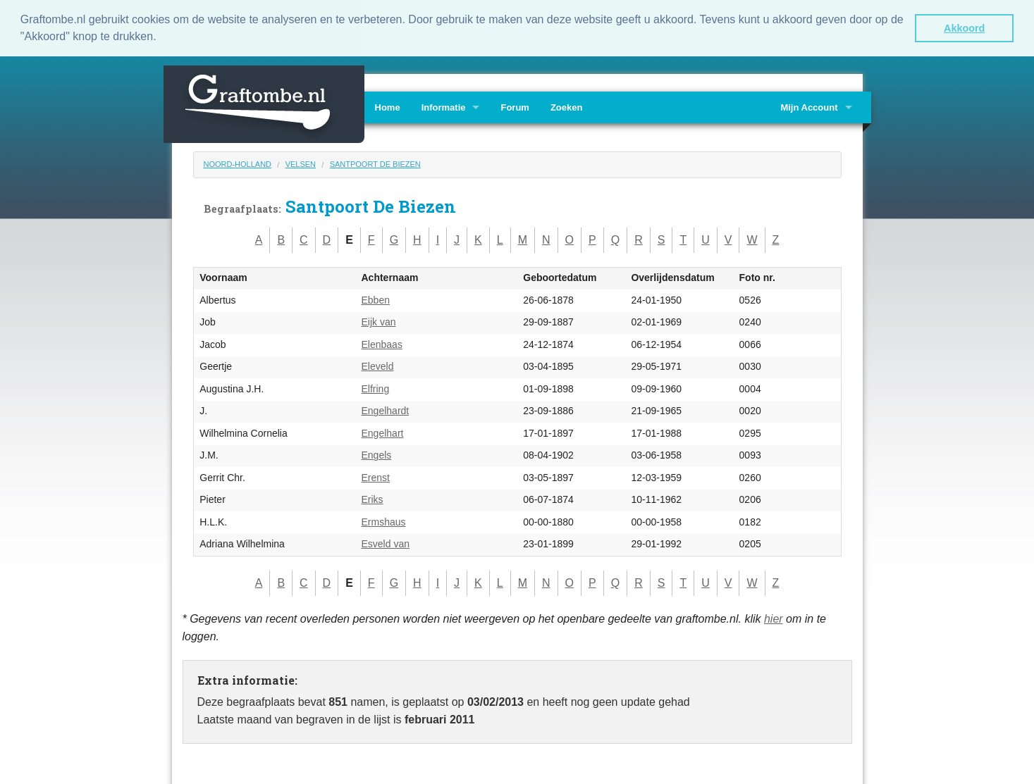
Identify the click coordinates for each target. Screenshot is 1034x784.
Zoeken (566, 106)
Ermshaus (384, 520)
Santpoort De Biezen (375, 162)
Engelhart (383, 431)
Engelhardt (386, 410)
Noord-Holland (238, 162)
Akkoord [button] (964, 28)
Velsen (300, 162)
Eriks (372, 498)
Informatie (443, 106)
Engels (377, 454)
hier (773, 617)
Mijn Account (808, 106)
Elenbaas (382, 343)
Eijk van (379, 321)
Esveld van (386, 543)
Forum (514, 106)
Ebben (376, 298)
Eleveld (378, 365)
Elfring (376, 387)
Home (387, 106)
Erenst (376, 476)
